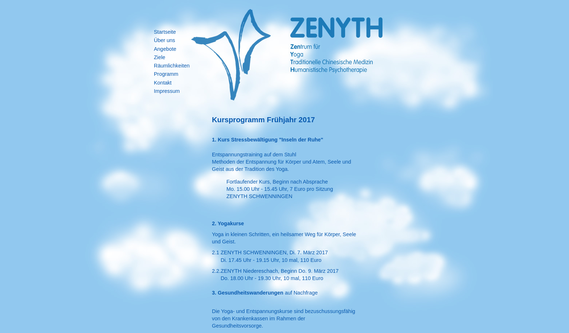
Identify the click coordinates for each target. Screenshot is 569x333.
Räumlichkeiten (172, 66)
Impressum (167, 91)
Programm (166, 74)
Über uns (164, 40)
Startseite (165, 32)
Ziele (159, 57)
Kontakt (163, 83)
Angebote (165, 49)
